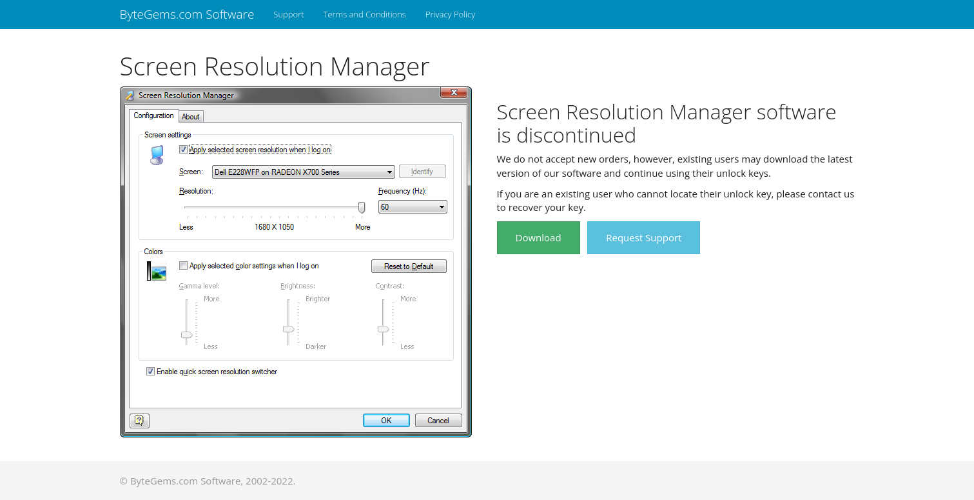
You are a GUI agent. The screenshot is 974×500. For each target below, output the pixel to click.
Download (538, 237)
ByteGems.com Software (187, 14)
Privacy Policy (450, 14)
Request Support (643, 237)
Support (288, 14)
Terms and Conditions (365, 14)
